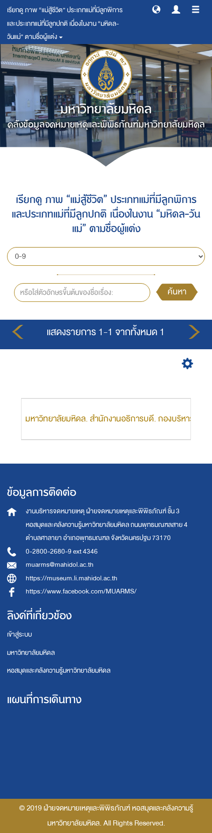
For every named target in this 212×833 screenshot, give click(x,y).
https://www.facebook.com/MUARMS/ (81, 591)
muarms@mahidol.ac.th (60, 564)
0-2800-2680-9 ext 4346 (62, 551)
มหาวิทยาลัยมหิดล (31, 653)
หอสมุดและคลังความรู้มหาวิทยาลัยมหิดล (58, 670)
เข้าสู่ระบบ (19, 634)
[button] (156, 9)
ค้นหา (177, 292)
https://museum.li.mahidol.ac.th (71, 578)
